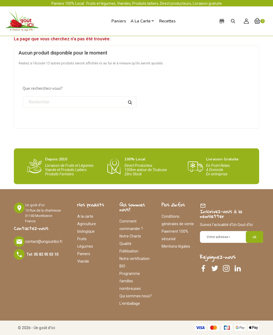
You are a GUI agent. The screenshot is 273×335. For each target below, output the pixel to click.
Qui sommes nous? (135, 296)
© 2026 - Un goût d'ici (36, 328)
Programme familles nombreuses (130, 281)
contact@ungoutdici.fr (44, 241)
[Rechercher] (79, 102)
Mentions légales (176, 246)
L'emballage (129, 303)
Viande (83, 261)
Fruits (82, 239)
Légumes (85, 246)
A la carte (141, 21)
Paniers (83, 254)
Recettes (167, 21)
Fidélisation (128, 251)
